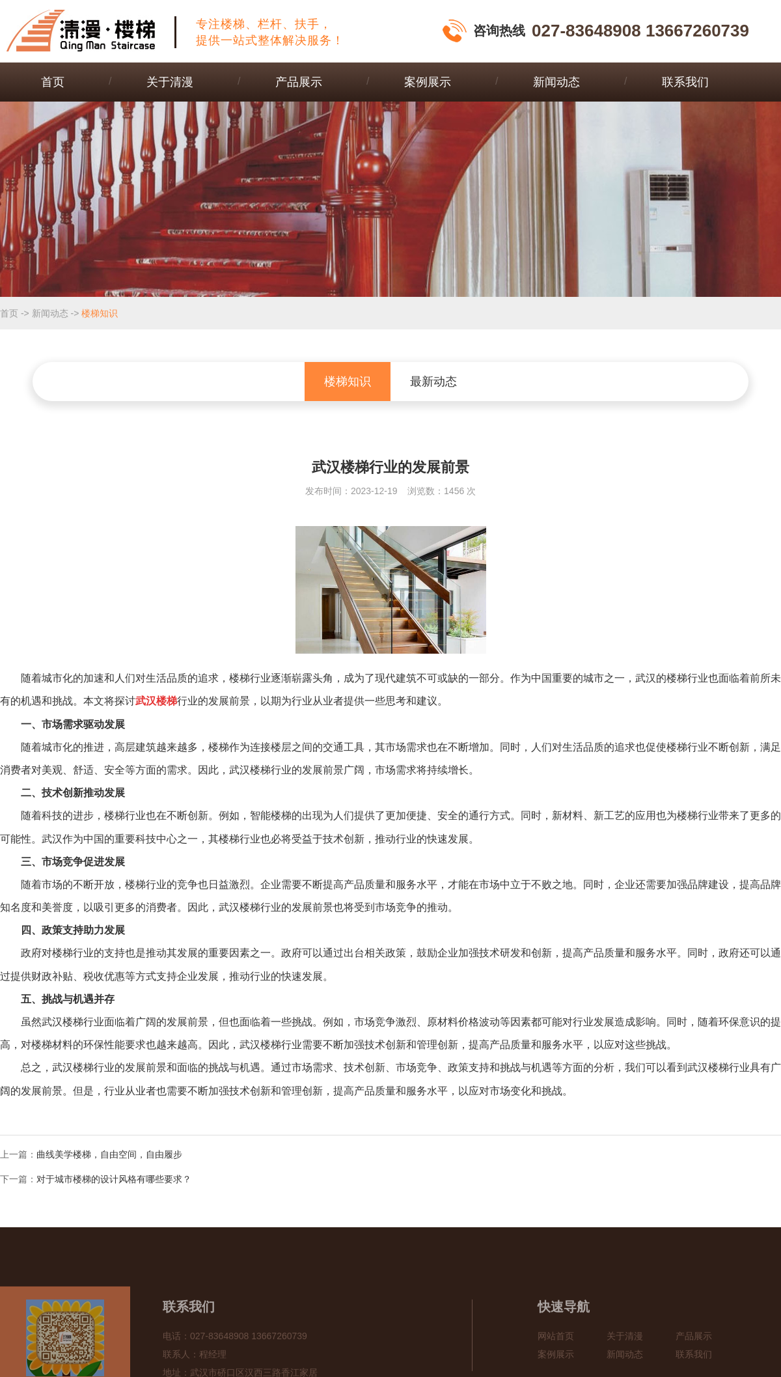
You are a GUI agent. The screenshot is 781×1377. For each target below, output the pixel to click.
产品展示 (298, 82)
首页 (52, 82)
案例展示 (427, 82)
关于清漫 (169, 82)
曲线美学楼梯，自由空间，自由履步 (109, 1154)
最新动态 (433, 381)
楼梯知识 (99, 314)
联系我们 (685, 82)
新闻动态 (556, 82)
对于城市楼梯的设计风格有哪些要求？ (113, 1179)
